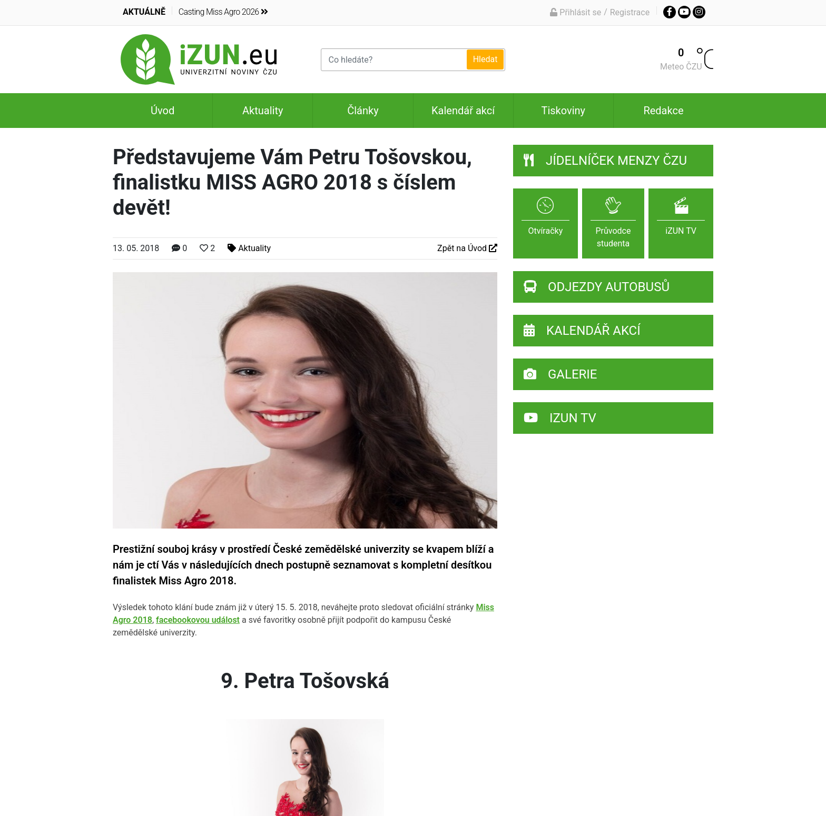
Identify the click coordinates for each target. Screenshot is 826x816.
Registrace (630, 12)
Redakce (663, 110)
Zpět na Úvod (467, 248)
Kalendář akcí (463, 110)
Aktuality (262, 110)
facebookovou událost (198, 620)
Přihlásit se (575, 12)
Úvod (162, 110)
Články (362, 110)
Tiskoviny (563, 110)
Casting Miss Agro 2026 (223, 12)
